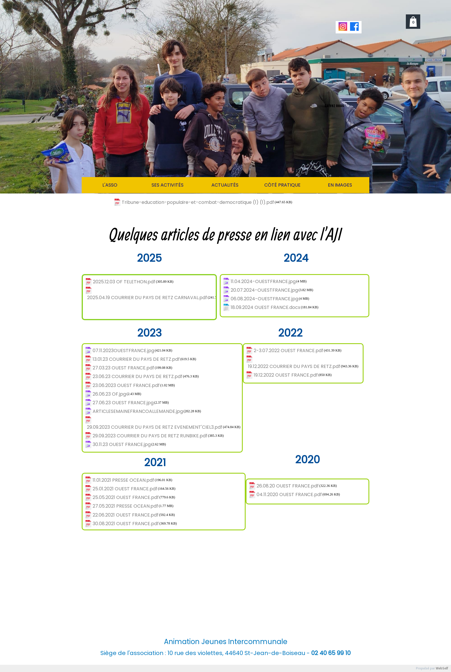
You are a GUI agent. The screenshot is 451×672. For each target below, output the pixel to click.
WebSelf (442, 668)
